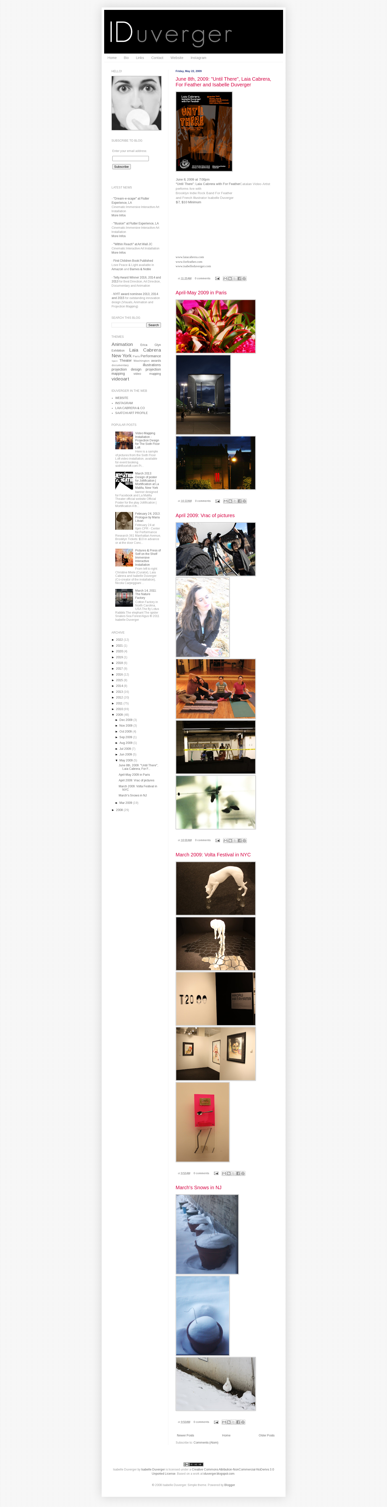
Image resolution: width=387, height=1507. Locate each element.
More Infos (119, 215)
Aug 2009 (126, 743)
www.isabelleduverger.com (193, 266)
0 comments (203, 278)
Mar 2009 (126, 803)
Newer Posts (185, 1435)
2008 (120, 810)
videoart (120, 378)
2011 (119, 703)
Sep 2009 (126, 737)
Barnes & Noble (140, 269)
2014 (120, 686)
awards (156, 360)
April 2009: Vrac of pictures (205, 515)
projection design (127, 369)
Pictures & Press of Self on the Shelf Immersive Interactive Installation (148, 557)
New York (122, 355)
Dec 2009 (126, 720)
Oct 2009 (126, 731)
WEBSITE (121, 398)
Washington (142, 360)
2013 (120, 692)
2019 (120, 657)
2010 (120, 709)
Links (140, 58)
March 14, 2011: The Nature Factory (146, 594)
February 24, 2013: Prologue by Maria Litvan (147, 517)
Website (177, 58)
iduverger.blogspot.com (218, 1473)
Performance (151, 356)
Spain (115, 360)
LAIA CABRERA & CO (130, 408)
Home (112, 58)
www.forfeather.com (189, 262)
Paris (136, 356)
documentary (120, 365)
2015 (120, 680)
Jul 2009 (125, 749)
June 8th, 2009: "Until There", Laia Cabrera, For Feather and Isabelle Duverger (223, 81)
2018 (120, 663)
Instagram (198, 58)
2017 (120, 668)
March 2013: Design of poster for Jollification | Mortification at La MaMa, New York (147, 481)
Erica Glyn (150, 345)
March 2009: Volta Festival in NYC (213, 854)
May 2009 (126, 760)
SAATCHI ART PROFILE (131, 413)
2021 (120, 645)
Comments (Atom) (206, 1442)
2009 (120, 714)
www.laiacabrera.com (190, 257)
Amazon (117, 269)
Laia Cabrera (145, 350)
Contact (157, 58)
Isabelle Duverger (125, 1469)
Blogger (229, 1485)
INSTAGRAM (124, 403)
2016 (120, 674)
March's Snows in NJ (199, 1187)
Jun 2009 (126, 754)
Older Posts (266, 1435)
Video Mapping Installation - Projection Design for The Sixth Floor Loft (147, 440)
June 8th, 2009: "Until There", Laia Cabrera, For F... (138, 767)
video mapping (147, 374)
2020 (120, 651)
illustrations (152, 365)
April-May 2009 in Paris (201, 292)
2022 (120, 639)
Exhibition (118, 350)
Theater (125, 360)
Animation (122, 344)
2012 (120, 697)
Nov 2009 (126, 725)
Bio (126, 58)
